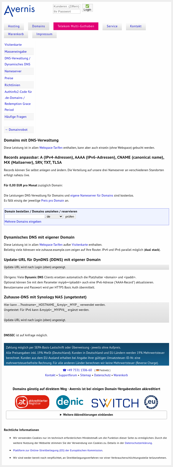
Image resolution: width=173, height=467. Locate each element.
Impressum (44, 34)
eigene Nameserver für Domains (91, 195)
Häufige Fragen (15, 117)
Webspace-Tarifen (51, 148)
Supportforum (68, 375)
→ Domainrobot (16, 129)
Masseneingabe (16, 51)
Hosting (14, 26)
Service (112, 26)
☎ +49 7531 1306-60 (77, 370)
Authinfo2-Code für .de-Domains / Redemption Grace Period (18, 101)
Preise (9, 78)
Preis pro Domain (52, 201)
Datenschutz (102, 375)
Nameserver (13, 71)
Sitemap (85, 375)
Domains (38, 26)
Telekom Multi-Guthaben (76, 26)
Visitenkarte (13, 44)
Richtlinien (12, 85)
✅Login (87, 7)
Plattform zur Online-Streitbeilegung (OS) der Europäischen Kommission (57, 450)
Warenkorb (16, 34)
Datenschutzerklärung (138, 443)
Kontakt (136, 26)
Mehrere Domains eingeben (23, 222)
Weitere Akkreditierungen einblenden (88, 415)
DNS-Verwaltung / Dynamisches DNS (17, 61)
